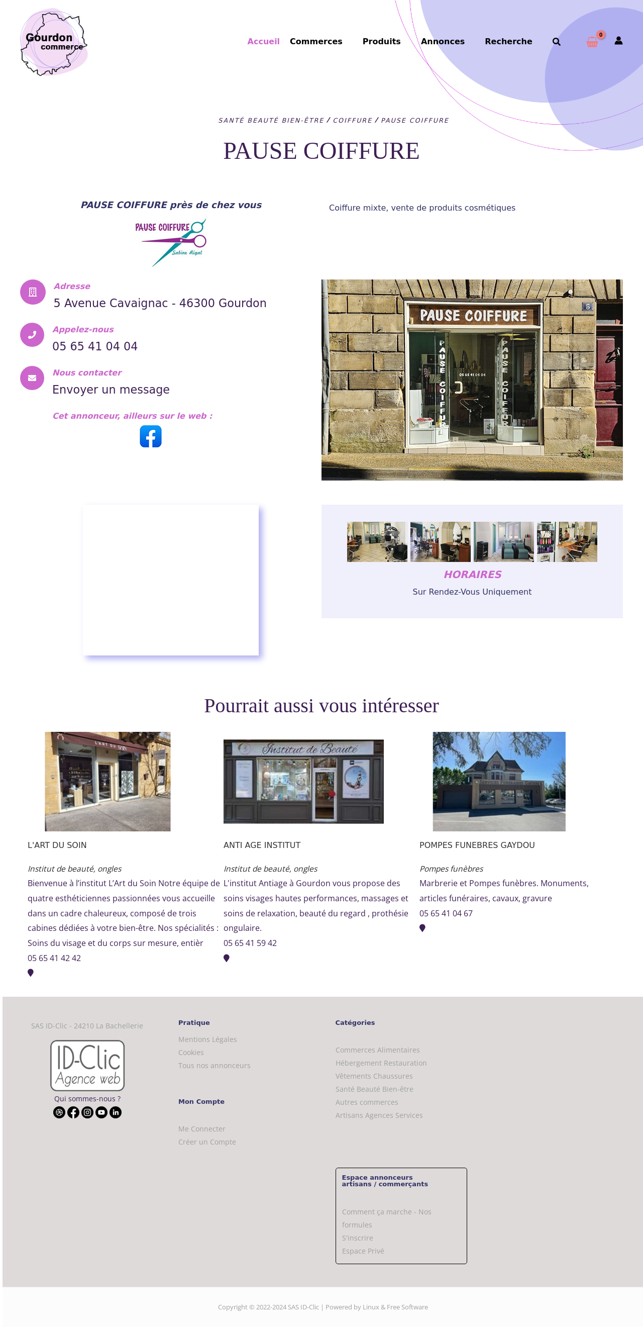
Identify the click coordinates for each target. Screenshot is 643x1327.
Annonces (453, 41)
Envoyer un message (120, 403)
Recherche (515, 41)
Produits (396, 41)
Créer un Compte (207, 1142)
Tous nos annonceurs (214, 1065)
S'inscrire (357, 1238)
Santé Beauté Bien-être (374, 1089)
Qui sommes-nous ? (87, 1098)
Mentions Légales (207, 1039)
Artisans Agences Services (379, 1115)
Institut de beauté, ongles (76, 868)
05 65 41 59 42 (250, 943)
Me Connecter (202, 1128)
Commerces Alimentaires (378, 1050)
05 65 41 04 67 (446, 913)
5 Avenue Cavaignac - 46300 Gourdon (148, 309)
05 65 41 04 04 (102, 359)
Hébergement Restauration (381, 1063)
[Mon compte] (618, 41)
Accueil (284, 41)
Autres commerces (367, 1102)
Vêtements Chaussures (374, 1076)
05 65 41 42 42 (54, 958)
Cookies (191, 1052)
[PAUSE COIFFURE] (171, 580)
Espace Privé (363, 1251)
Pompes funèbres (453, 868)
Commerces (334, 41)
